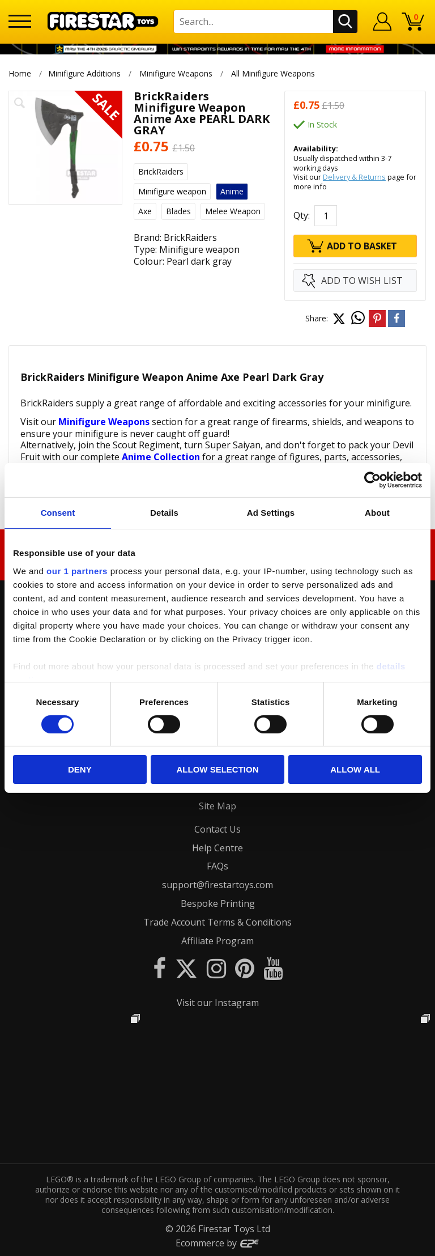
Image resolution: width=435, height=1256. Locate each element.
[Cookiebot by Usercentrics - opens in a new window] (372, 480)
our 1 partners (77, 570)
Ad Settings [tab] (271, 512)
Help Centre (217, 848)
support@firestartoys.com (217, 885)
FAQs (217, 866)
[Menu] (19, 21)
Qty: (301, 215)
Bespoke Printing (218, 903)
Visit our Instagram (218, 1002)
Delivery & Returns (354, 177)
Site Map (217, 806)
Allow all (355, 769)
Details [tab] (164, 512)
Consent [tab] (58, 512)
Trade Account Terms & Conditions (217, 922)
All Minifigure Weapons (273, 73)
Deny (80, 769)
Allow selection (217, 769)
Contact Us (217, 829)
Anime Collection (161, 457)
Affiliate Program (217, 941)
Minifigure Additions (84, 73)
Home (19, 73)
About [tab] (377, 512)
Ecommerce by (218, 1243)
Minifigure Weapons (175, 73)
